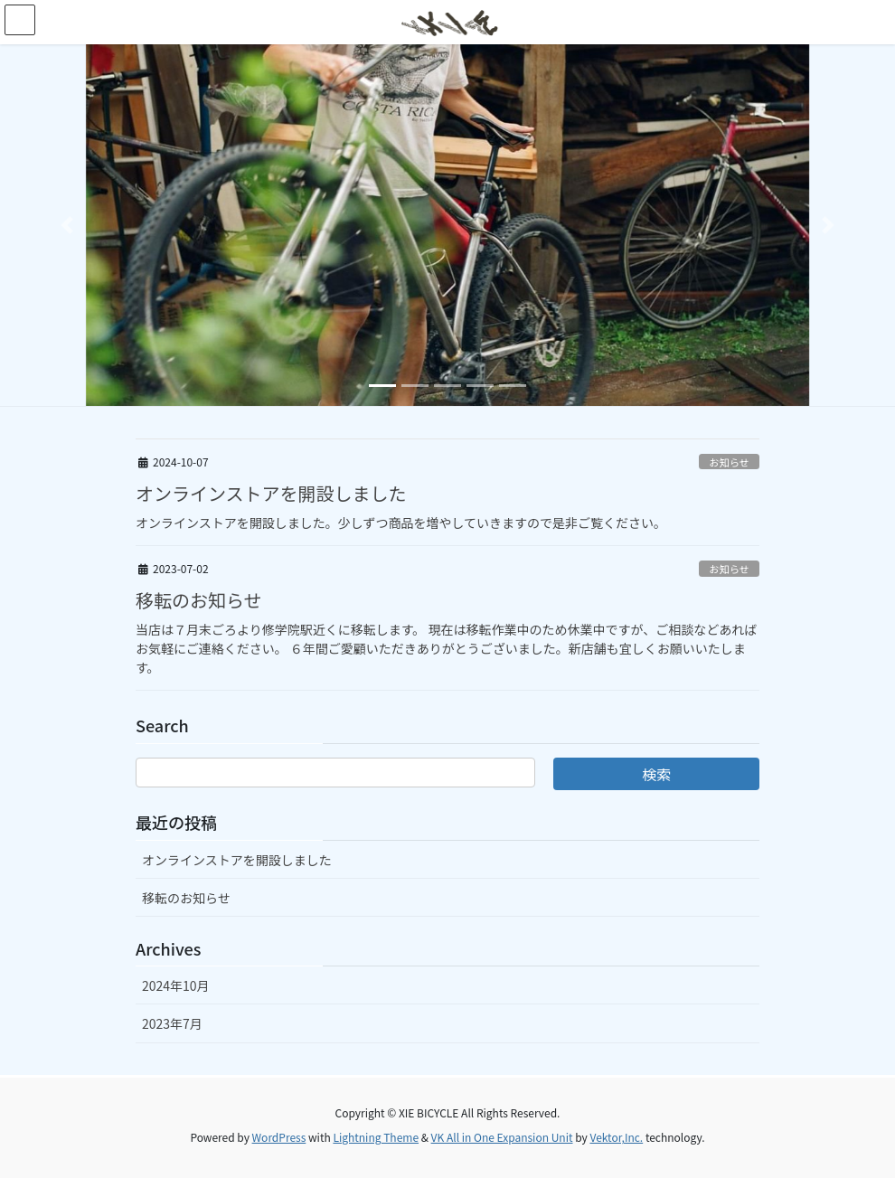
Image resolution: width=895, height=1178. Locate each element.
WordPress (279, 1137)
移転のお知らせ (199, 600)
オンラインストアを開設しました (271, 493)
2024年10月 (176, 985)
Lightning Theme (376, 1137)
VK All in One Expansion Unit (502, 1137)
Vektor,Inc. (616, 1137)
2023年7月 (172, 1023)
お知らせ (729, 462)
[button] (67, 225)
